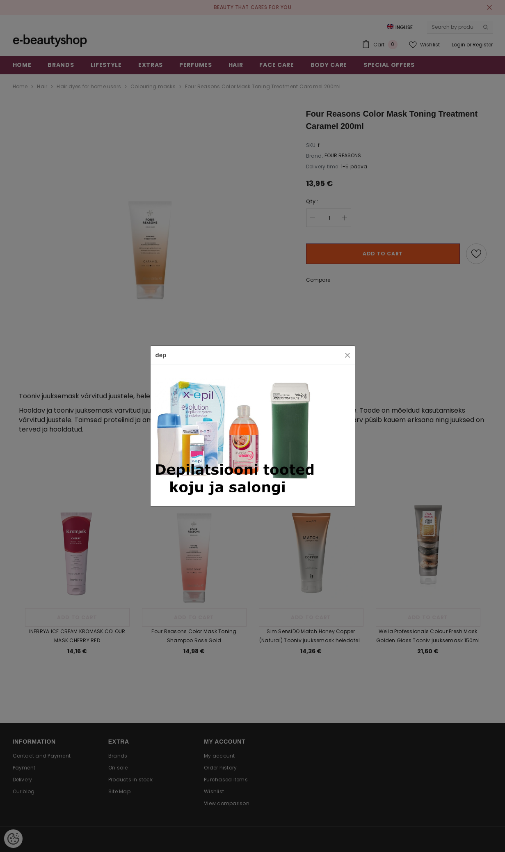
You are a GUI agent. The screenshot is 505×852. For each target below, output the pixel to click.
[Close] (347, 355)
